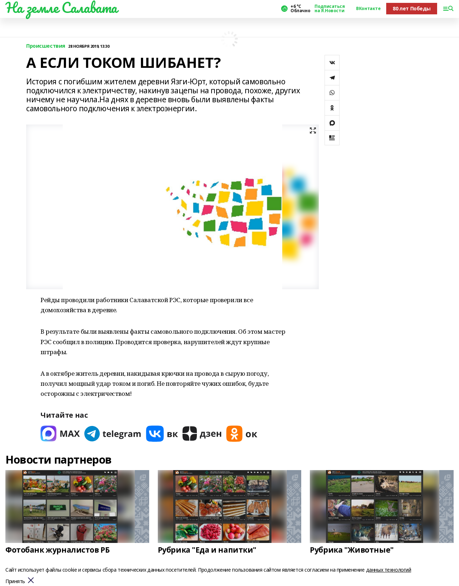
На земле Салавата (61, 7)
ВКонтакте (368, 8)
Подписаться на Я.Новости (329, 8)
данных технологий (388, 569)
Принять (15, 581)
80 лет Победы (412, 8)
